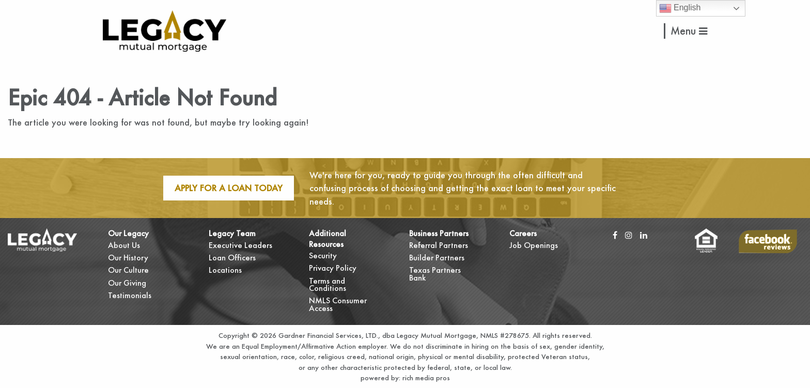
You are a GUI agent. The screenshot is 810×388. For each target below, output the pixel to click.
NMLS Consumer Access (338, 304)
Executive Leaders (240, 245)
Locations (225, 270)
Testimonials (129, 295)
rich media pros (425, 378)
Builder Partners (436, 257)
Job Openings (533, 245)
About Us (124, 245)
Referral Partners (438, 245)
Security (323, 255)
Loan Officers (232, 257)
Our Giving (127, 283)
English (680, 8)
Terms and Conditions (327, 284)
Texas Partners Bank (435, 273)
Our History (128, 257)
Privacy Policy (332, 268)
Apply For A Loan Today (229, 187)
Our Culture (128, 270)
